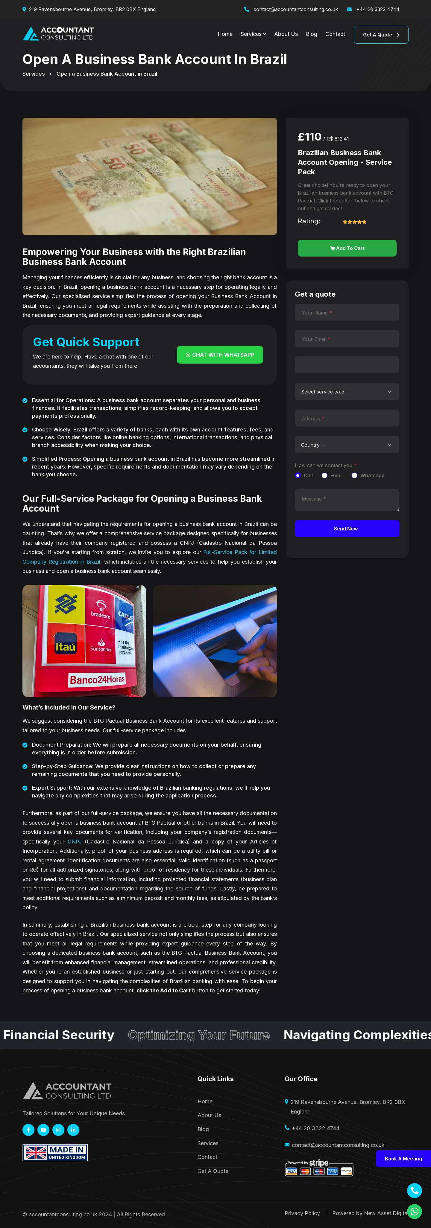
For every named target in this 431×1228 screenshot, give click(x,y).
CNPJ (75, 841)
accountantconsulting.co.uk (63, 1214)
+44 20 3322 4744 (377, 9)
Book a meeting (403, 1159)
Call (308, 475)
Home (225, 34)
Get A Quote (213, 1171)
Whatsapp (372, 475)
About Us (286, 34)
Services (251, 34)
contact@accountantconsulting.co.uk (295, 9)
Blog (311, 34)
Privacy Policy (302, 1213)
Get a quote (381, 35)
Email (336, 475)
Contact (335, 34)
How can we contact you (325, 465)
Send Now (346, 529)
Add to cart (347, 248)
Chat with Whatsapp (220, 355)
